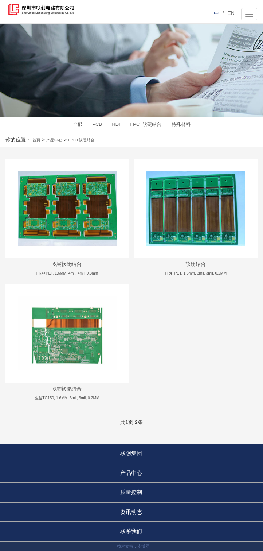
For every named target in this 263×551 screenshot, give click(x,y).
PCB (97, 124)
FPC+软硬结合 (145, 124)
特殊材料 (181, 124)
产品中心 (54, 140)
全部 (77, 124)
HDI (116, 124)
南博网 (143, 546)
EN (231, 13)
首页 (36, 140)
